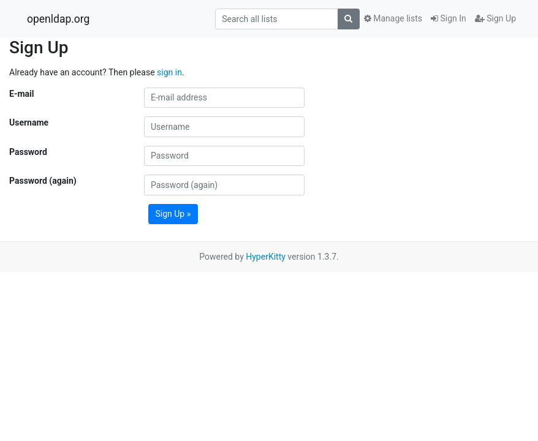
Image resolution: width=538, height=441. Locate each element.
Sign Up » (173, 214)
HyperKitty (266, 257)
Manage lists (393, 18)
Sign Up (495, 18)
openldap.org (58, 19)
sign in (169, 72)
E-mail (21, 94)
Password (28, 152)
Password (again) (43, 181)
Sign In (448, 18)
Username (28, 122)
